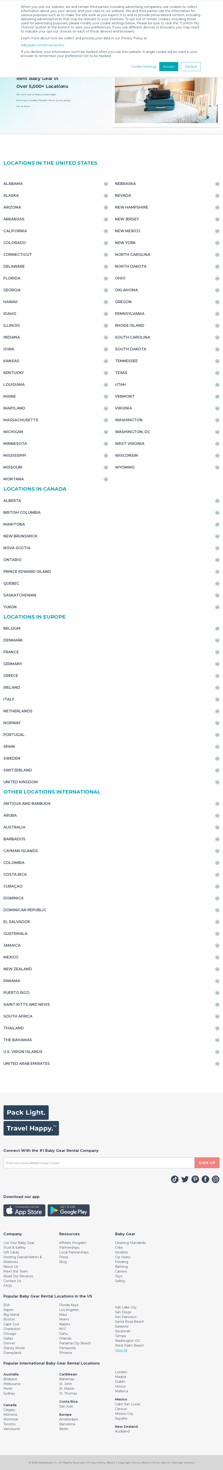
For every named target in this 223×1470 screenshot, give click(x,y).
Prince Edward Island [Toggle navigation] (27, 571)
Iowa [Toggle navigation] (8, 349)
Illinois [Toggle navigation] (11, 325)
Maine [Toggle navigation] (9, 396)
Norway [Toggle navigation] (12, 723)
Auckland (122, 1431)
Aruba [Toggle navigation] (10, 815)
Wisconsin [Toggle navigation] (126, 455)
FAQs (7, 1286)
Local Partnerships (73, 1252)
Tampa (120, 1336)
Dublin (120, 1382)
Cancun (121, 1409)
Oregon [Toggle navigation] (123, 302)
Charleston (11, 1329)
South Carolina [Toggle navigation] (132, 337)
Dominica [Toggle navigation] (13, 898)
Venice (120, 1386)
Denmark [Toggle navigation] (13, 640)
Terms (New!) (161, 1462)
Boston (9, 1319)
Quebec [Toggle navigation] (11, 583)
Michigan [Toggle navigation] (13, 432)
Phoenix (65, 1353)
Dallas (8, 1338)
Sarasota (121, 1326)
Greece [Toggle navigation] (10, 676)
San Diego (123, 1312)
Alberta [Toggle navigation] (12, 501)
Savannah (122, 1331)
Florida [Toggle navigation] (11, 278)
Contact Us (12, 1281)
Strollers (121, 1252)
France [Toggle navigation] (11, 652)
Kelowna (10, 1415)
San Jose (66, 1406)
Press (63, 1257)
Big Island (11, 1315)
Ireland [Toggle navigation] (11, 687)
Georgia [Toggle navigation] (12, 290)
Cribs (119, 1247)
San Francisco (126, 1317)
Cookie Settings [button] (144, 67)
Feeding (121, 1262)
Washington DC (127, 1341)
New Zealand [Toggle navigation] (17, 969)
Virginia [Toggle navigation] (123, 408)
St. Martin (66, 1389)
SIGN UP (207, 1163)
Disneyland (12, 1353)
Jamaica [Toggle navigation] (12, 945)
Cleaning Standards (130, 1243)
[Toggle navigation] (12, 1234)
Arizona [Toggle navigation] (12, 207)
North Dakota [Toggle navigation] (131, 266)
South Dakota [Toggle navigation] (130, 349)
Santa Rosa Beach (129, 1322)
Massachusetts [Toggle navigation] (20, 420)
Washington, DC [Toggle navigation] (132, 432)
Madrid (120, 1377)
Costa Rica (68, 1402)
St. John (65, 1384)
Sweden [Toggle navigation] (11, 758)
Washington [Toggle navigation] (129, 420)
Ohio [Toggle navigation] (120, 278)
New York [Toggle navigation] (125, 243)
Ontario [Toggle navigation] (12, 560)
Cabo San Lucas (127, 1404)
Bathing (121, 1267)
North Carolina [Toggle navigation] (132, 254)
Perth (7, 1389)
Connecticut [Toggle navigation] (17, 254)
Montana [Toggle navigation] (13, 479)
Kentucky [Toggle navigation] (13, 373)
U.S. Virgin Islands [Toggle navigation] (22, 1052)
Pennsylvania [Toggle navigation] (130, 314)
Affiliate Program (72, 1243)
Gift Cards (11, 1252)
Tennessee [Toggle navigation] (126, 361)
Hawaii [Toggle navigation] (10, 302)
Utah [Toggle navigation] (120, 384)
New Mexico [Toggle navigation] (127, 231)
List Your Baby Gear (18, 1243)
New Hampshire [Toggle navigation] (131, 207)
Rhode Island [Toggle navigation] (129, 325)
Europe (65, 1415)
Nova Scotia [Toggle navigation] (16, 548)
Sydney (9, 1393)
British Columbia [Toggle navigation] (22, 512)
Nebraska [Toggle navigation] (125, 184)
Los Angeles (69, 1310)
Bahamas (66, 1379)
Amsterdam (68, 1419)
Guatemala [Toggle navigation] (15, 933)
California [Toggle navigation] (15, 231)
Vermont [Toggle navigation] (125, 396)
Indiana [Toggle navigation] (11, 337)
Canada (10, 1405)
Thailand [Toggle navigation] (13, 1028)
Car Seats (122, 1257)
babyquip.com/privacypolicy (42, 45)
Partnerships (69, 1247)
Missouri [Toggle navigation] (12, 467)
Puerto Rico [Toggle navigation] (16, 993)
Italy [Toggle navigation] (8, 699)
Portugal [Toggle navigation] (14, 735)
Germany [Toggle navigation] (12, 664)
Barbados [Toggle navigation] (14, 839)
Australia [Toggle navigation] (14, 827)
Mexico (121, 1399)
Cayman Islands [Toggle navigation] (20, 851)
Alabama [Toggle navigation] (13, 184)
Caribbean (68, 1374)
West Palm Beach (129, 1345)
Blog (63, 1262)
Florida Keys (68, 1305)
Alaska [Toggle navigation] (11, 195)
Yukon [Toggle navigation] (10, 607)
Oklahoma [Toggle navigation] (126, 290)
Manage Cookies (183, 1462)
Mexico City (124, 1414)
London (121, 1372)
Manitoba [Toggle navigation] (14, 524)
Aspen (8, 1310)
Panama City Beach (75, 1343)
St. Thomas (68, 1393)
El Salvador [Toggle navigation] (16, 922)
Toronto (9, 1424)
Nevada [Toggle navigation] (123, 195)
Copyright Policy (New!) (134, 1462)
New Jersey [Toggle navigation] (127, 219)
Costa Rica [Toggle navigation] (15, 874)
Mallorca (121, 1391)
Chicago (9, 1334)
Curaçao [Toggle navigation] (13, 886)
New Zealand (126, 1427)
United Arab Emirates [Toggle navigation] (26, 1063)
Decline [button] (191, 67)
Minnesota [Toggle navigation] (15, 444)
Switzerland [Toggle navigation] (17, 770)
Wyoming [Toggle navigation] (125, 467)
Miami (64, 1319)
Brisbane (10, 1379)
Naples (64, 1324)
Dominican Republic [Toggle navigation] (24, 910)
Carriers (121, 1271)
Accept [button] (168, 67)
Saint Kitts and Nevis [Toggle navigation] (26, 1004)
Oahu (63, 1334)
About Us (10, 1267)
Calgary (9, 1410)
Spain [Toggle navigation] (9, 746)
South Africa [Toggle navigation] (17, 1016)
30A (6, 1305)
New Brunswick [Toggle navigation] (20, 536)
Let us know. (23, 106)
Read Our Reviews (18, 1276)
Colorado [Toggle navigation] (14, 243)
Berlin (63, 1429)
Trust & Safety (14, 1247)
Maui (63, 1315)
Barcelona (67, 1424)
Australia (11, 1374)
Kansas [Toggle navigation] (11, 361)
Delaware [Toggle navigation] (14, 266)
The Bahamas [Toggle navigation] (17, 1040)
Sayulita (121, 1418)
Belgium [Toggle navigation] (12, 628)
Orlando (65, 1338)
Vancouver (11, 1429)
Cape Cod (11, 1324)
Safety (120, 1281)
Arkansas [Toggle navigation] (14, 219)
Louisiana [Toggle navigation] (14, 384)
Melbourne (12, 1384)
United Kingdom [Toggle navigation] (20, 782)
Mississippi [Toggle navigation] (14, 455)
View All (121, 1350)
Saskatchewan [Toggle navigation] (19, 595)
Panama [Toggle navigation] (11, 981)
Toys (118, 1276)
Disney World (14, 1348)
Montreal (10, 1419)
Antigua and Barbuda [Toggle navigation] (27, 803)
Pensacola (67, 1348)
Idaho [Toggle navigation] (9, 314)
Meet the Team (15, 1271)
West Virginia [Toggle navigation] (130, 444)
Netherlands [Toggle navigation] (17, 711)
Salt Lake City (126, 1307)
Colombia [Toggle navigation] (14, 863)
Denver (9, 1343)
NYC (62, 1329)
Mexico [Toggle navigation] (10, 957)
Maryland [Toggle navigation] (14, 408)
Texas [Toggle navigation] (121, 373)
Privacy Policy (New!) (101, 1462)
